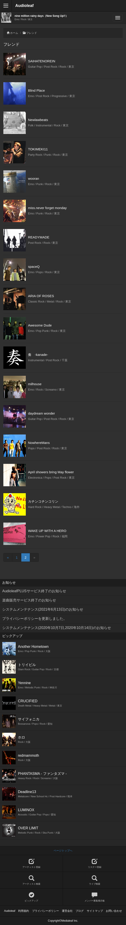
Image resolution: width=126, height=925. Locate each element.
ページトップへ (63, 850)
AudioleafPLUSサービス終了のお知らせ (34, 591)
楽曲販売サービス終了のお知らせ (29, 600)
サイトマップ (95, 910)
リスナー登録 (94, 863)
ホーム (14, 33)
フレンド (31, 33)
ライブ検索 (94, 880)
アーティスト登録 (31, 863)
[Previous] (7, 557)
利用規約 (23, 910)
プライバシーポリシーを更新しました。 (34, 618)
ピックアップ (31, 897)
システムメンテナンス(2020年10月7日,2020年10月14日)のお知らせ (56, 628)
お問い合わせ (114, 910)
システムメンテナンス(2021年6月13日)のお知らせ (42, 609)
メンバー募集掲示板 (94, 897)
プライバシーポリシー (45, 910)
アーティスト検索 (31, 880)
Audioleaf (24, 5)
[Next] (34, 557)
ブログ (80, 910)
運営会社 (67, 910)
